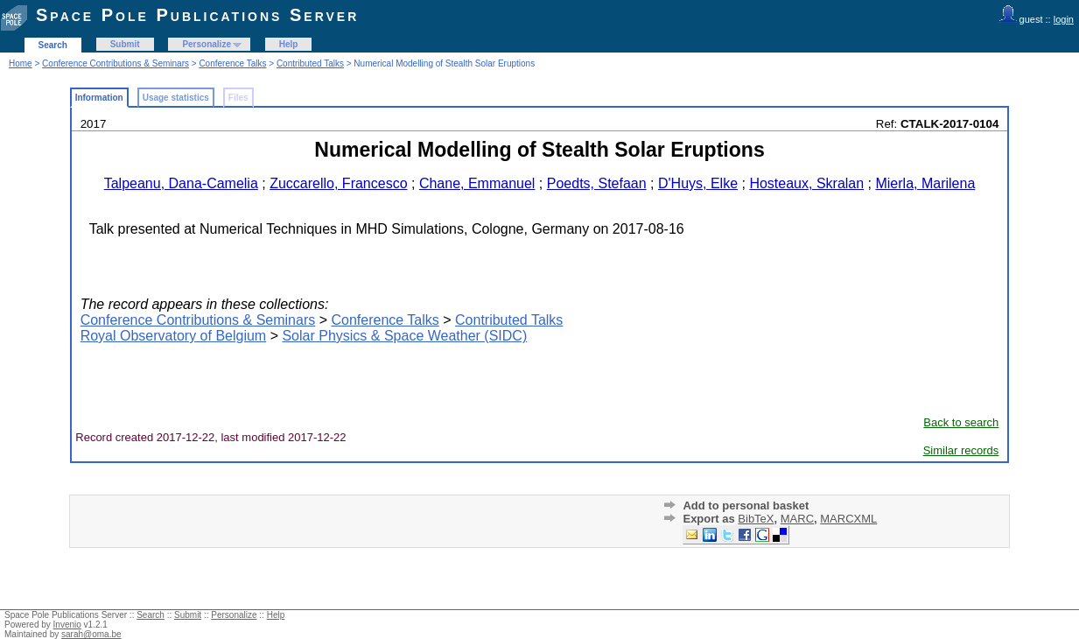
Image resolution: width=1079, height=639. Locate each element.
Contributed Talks (310, 63)
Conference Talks (232, 63)
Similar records (961, 450)
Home (20, 63)
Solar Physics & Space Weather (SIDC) (404, 335)
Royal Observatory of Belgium (174, 335)
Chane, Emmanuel (477, 183)
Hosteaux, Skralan (806, 183)
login (1064, 19)
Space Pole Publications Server (197, 15)
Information (99, 97)
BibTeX (756, 518)
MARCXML (848, 518)
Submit (125, 44)
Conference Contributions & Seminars (115, 63)
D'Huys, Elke (698, 183)
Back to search (960, 422)
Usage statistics (176, 97)
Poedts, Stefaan (597, 183)
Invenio (67, 624)
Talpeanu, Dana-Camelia (181, 183)
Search (53, 45)
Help (288, 44)
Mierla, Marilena (925, 183)
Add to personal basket (746, 505)
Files (238, 97)
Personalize (206, 44)
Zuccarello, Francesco (338, 183)
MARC (797, 518)
